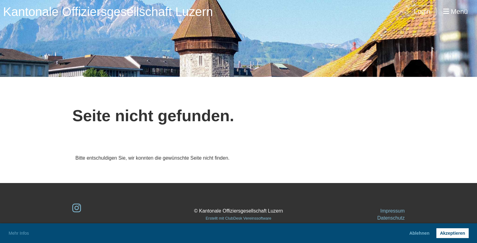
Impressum (392, 210)
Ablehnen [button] (419, 233)
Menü (455, 11)
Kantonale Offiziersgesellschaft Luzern (108, 11)
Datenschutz (391, 218)
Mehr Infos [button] (19, 233)
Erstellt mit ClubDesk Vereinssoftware (238, 218)
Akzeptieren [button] (452, 233)
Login (422, 11)
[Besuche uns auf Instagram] (76, 208)
